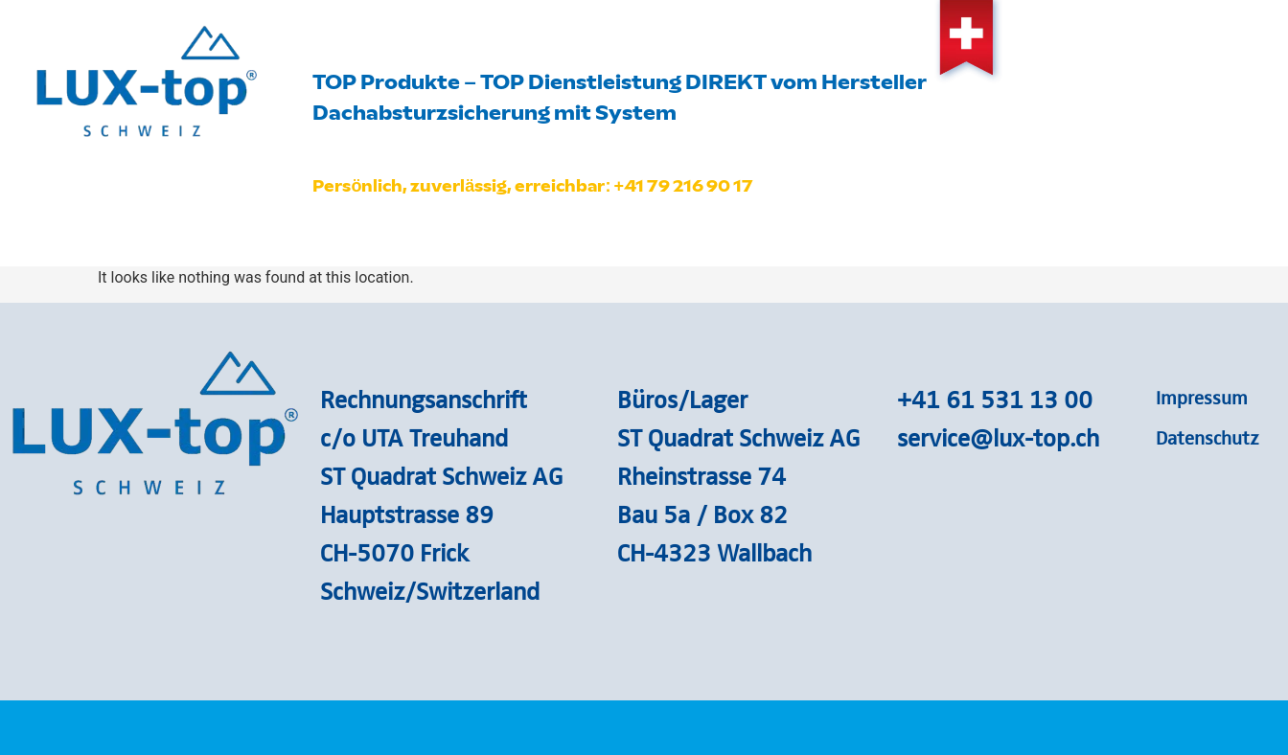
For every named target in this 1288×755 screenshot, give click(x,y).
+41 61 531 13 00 (994, 398)
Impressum (1202, 396)
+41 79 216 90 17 (683, 185)
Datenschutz (1207, 436)
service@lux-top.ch (998, 437)
